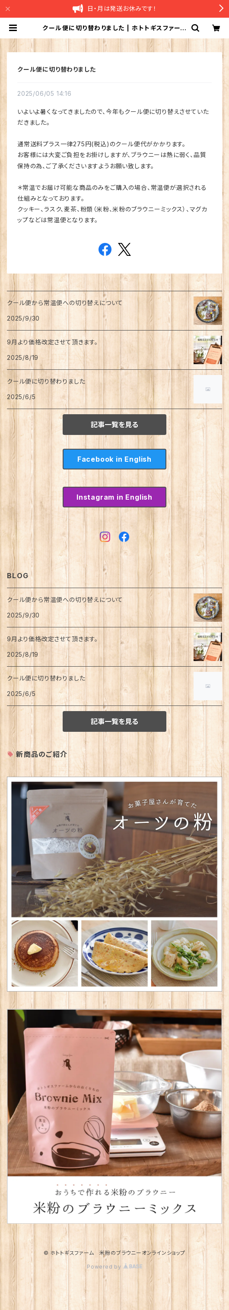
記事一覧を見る (114, 424)
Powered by (114, 1266)
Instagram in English (114, 497)
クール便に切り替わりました (56, 69)
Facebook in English (114, 459)
